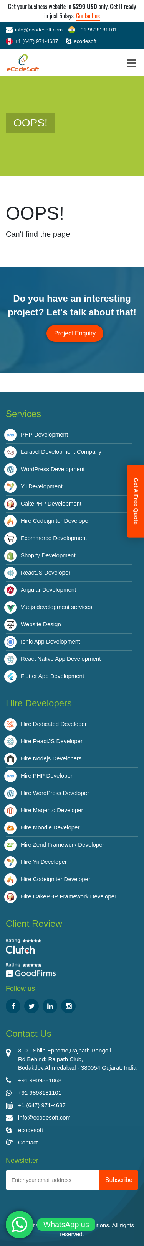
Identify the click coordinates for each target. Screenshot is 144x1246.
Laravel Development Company (61, 451)
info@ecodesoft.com (34, 29)
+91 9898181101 (92, 29)
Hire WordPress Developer (55, 793)
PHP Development (44, 434)
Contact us (88, 15)
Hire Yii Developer (44, 862)
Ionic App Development (50, 641)
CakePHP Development (51, 503)
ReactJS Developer (45, 572)
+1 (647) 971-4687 (32, 41)
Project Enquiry (75, 333)
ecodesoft (81, 41)
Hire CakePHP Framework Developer (68, 896)
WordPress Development (52, 469)
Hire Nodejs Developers (51, 758)
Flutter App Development (52, 676)
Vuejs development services (56, 607)
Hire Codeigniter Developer (55, 520)
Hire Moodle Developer (50, 827)
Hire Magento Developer (52, 810)
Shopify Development (48, 555)
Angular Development (48, 589)
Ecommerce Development (54, 538)
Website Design (41, 624)
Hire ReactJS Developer (52, 741)
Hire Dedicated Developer (54, 724)
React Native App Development (61, 658)
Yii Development (42, 486)
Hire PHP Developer (47, 775)
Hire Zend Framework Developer (62, 844)
